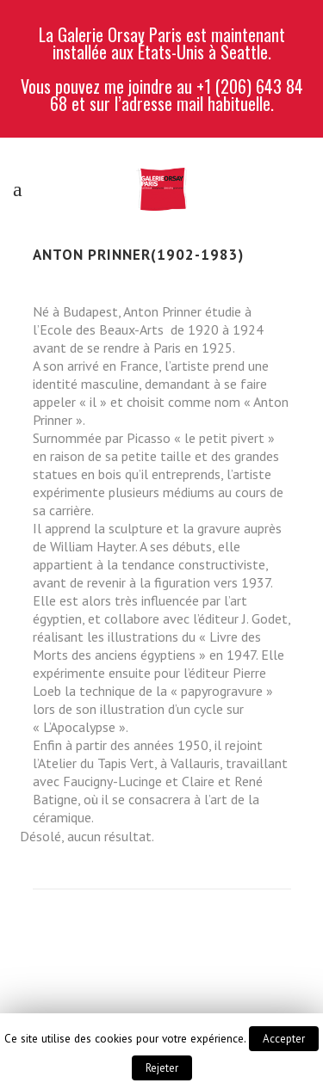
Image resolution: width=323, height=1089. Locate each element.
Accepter (284, 1038)
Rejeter (162, 1068)
